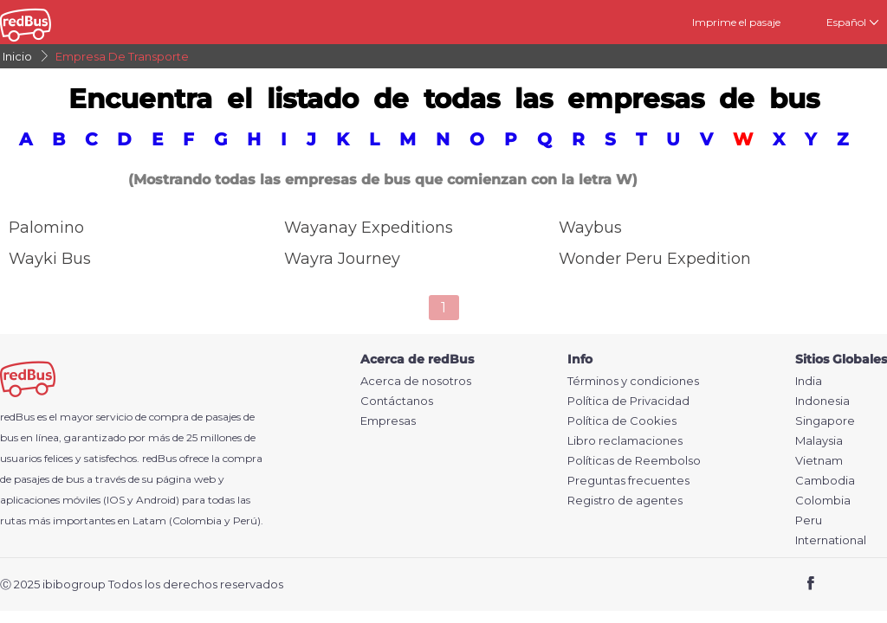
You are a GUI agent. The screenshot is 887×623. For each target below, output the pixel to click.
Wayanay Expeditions (368, 227)
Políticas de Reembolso (634, 460)
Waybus (590, 227)
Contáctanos (396, 401)
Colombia (823, 500)
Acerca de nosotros (415, 381)
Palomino (46, 227)
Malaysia (819, 440)
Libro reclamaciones (625, 440)
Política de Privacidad (628, 401)
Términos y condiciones (633, 381)
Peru (808, 520)
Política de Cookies (622, 421)
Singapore (825, 421)
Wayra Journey (342, 258)
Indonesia (822, 401)
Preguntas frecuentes (628, 480)
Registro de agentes (625, 500)
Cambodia (825, 480)
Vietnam (819, 460)
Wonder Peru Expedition (655, 258)
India (808, 381)
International (830, 540)
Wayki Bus (50, 258)
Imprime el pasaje (736, 22)
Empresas (388, 421)
